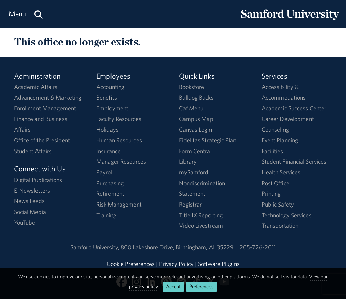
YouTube (24, 222)
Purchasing (110, 183)
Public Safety (278, 204)
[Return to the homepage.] (290, 20)
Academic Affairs (35, 87)
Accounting (110, 87)
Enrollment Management (45, 108)
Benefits (106, 97)
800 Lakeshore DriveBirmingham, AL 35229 (177, 247)
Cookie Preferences (131, 264)
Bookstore (191, 87)
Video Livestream (201, 225)
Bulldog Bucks (196, 97)
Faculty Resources (118, 119)
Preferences (201, 286)
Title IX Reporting (201, 215)
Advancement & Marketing (47, 97)
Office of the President (42, 140)
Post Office (275, 183)
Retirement (110, 193)
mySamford (193, 172)
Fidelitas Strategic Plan (207, 140)
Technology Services (287, 215)
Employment (112, 108)
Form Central (195, 151)
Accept (173, 286)
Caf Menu (191, 108)
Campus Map (196, 119)
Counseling (275, 129)
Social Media (30, 212)
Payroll (105, 172)
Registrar (190, 204)
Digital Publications (38, 180)
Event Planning (280, 140)
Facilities (272, 151)
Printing (271, 193)
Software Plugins (219, 264)
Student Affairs (33, 151)
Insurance (108, 151)
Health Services (281, 172)
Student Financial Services (294, 161)
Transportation (280, 225)
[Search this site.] (38, 14)
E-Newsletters (32, 190)
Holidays (107, 129)
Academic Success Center (294, 108)
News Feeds (29, 201)
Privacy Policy (176, 264)
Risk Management (119, 204)
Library (188, 161)
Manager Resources (121, 161)
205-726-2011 (258, 247)
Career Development (288, 119)
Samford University (95, 247)
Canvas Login (195, 129)
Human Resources (119, 140)
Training (106, 215)
